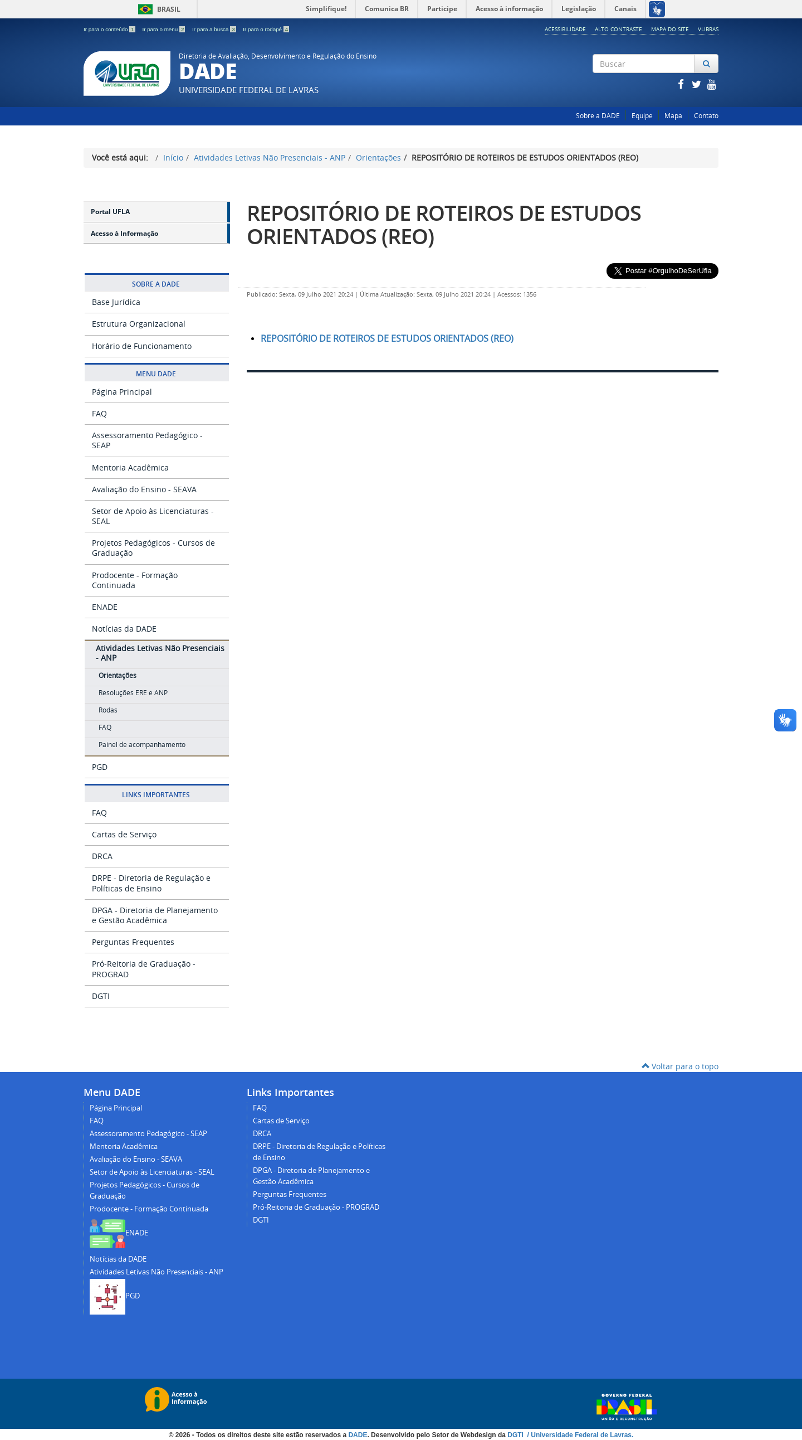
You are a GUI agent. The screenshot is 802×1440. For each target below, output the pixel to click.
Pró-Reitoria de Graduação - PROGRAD (143, 968)
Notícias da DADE (124, 628)
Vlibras (708, 29)
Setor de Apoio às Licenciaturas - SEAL (153, 516)
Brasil (157, 9)
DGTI (101, 996)
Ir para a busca (214, 29)
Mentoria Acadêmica (130, 467)
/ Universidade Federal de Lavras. (579, 1435)
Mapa (673, 115)
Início (173, 157)
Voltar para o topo (680, 1066)
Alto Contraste (618, 29)
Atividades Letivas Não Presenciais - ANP (269, 157)
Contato (706, 115)
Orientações (378, 157)
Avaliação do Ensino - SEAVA (144, 489)
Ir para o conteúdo (110, 29)
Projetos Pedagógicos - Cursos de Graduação (153, 547)
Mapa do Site (670, 29)
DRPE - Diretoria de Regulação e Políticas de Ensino (151, 882)
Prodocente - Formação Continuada (135, 580)
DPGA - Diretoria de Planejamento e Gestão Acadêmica (155, 915)
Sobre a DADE (598, 115)
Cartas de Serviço (124, 834)
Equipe (642, 115)
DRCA (102, 856)
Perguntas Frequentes (133, 942)
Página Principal (122, 391)
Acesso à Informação (124, 233)
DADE (357, 1435)
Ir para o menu (164, 29)
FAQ (99, 413)
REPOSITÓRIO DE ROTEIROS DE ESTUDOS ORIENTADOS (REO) (444, 224)
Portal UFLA (110, 211)
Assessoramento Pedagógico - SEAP (147, 440)
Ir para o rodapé (266, 29)
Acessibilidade (565, 29)
